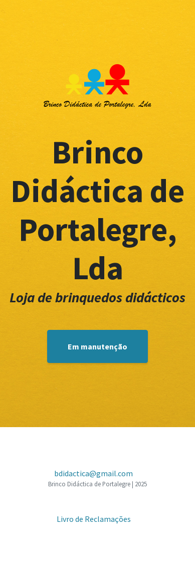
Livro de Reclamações (94, 519)
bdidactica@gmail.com (93, 473)
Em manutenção (97, 346)
